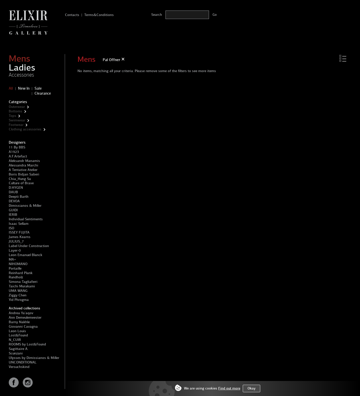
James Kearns (19, 237)
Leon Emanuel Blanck (25, 255)
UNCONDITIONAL (22, 362)
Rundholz (16, 277)
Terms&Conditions (99, 15)
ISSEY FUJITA (19, 232)
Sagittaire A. (18, 349)
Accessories (21, 75)
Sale (38, 88)
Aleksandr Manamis (24, 161)
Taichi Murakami (22, 286)
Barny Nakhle (19, 322)
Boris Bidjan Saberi (24, 174)
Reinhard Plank (20, 273)
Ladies (22, 67)
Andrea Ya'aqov (21, 313)
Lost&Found (18, 335)
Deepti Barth (18, 196)
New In (24, 88)
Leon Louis (17, 331)
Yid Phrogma (19, 300)
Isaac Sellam (18, 224)
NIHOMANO (18, 264)
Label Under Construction (29, 246)
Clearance (42, 93)
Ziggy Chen (17, 295)
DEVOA (14, 201)
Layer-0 (15, 250)
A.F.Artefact (18, 156)
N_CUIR (15, 340)
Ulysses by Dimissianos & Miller (34, 358)
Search (156, 15)
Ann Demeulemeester (25, 317)
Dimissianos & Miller (25, 206)
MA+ (12, 259)
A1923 (14, 152)
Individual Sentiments (26, 219)
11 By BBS (17, 147)
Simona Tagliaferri (23, 282)
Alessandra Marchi (23, 165)
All (11, 88)
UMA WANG (18, 291)
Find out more (229, 388)
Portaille (15, 268)
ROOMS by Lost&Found (27, 344)
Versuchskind (19, 367)
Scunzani (16, 353)
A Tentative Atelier (23, 170)
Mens (19, 58)
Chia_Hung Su (20, 179)
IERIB (13, 215)
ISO (11, 228)
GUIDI (13, 210)
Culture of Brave (21, 183)
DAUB (13, 192)
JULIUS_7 (16, 241)
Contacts (72, 15)
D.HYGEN (16, 187)
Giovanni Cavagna (23, 326)
